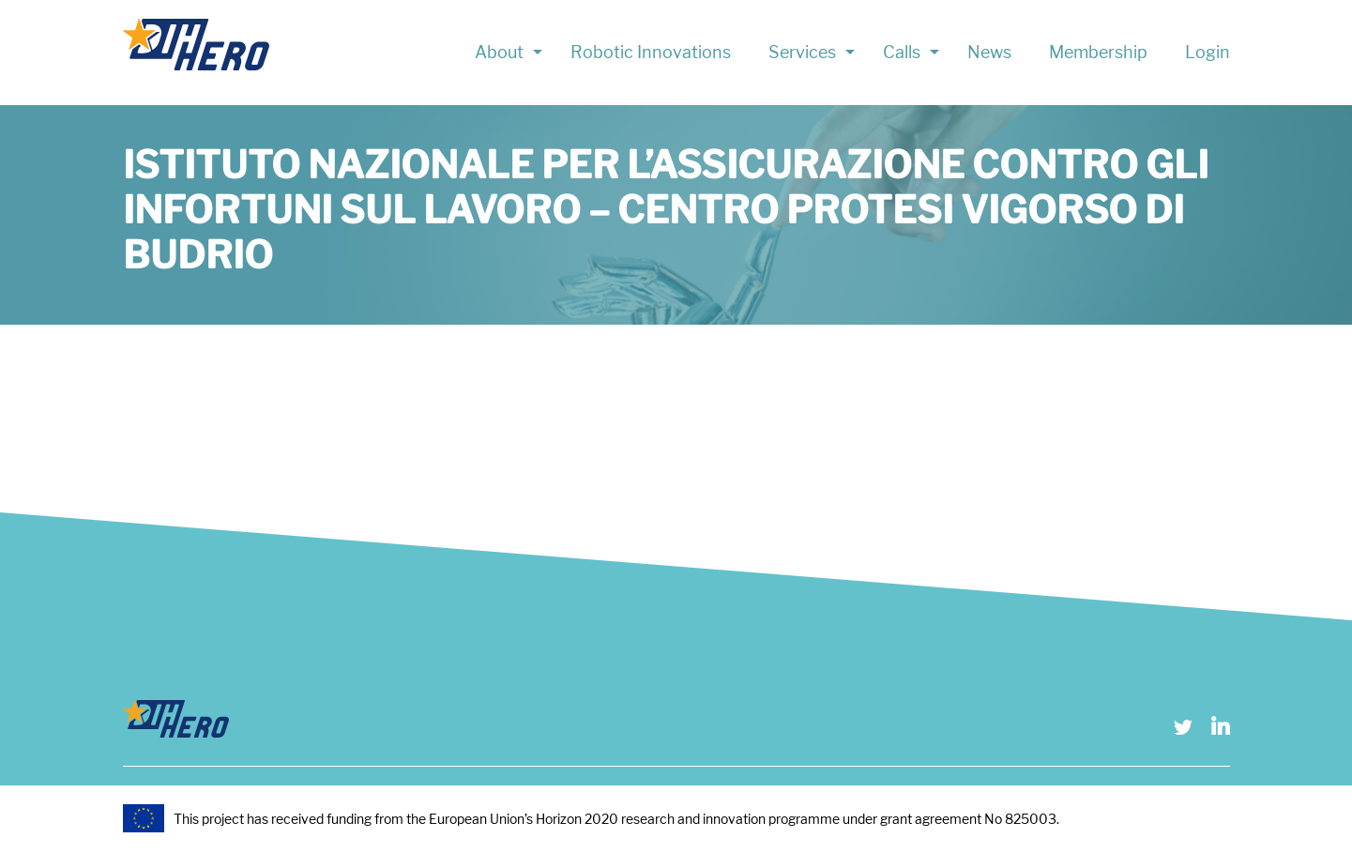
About (499, 52)
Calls (901, 52)
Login (1207, 52)
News (989, 52)
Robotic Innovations (650, 52)
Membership (1098, 52)
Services (802, 52)
